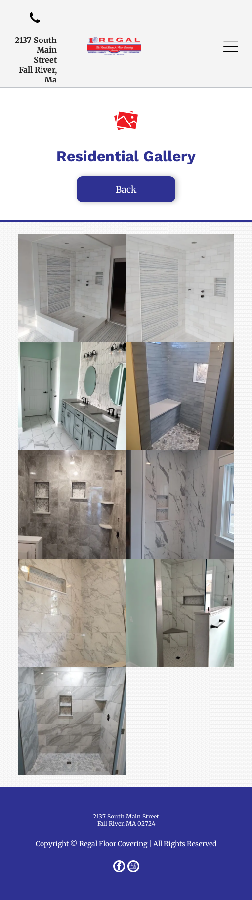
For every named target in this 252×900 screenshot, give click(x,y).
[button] (230, 46)
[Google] (133, 867)
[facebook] (119, 867)
